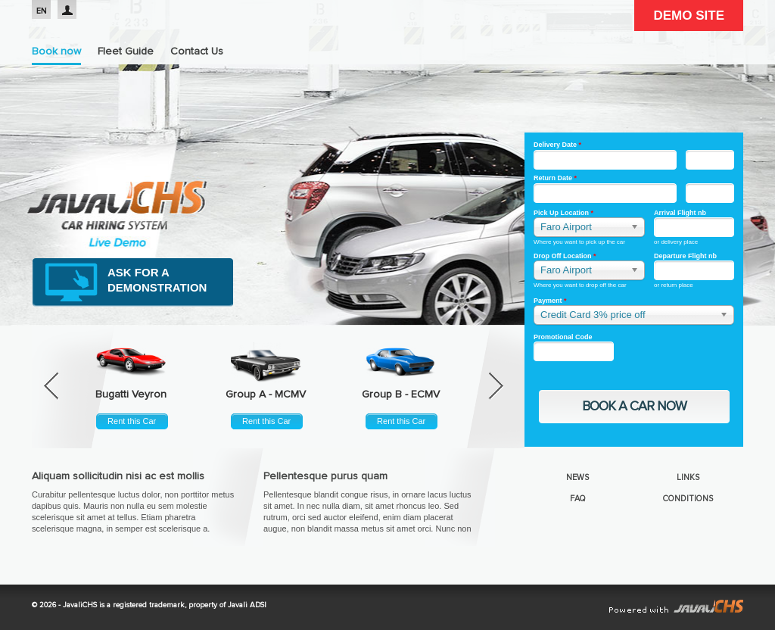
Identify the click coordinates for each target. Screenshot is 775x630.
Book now (56, 51)
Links (688, 477)
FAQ (578, 498)
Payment (550, 300)
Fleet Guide (126, 51)
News (577, 477)
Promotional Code (563, 337)
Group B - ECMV (401, 394)
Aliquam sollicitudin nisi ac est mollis (118, 476)
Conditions (688, 498)
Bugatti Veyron (131, 394)
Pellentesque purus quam (325, 476)
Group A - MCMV (266, 394)
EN (41, 11)
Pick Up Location (563, 213)
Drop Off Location (565, 256)
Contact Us (196, 51)
